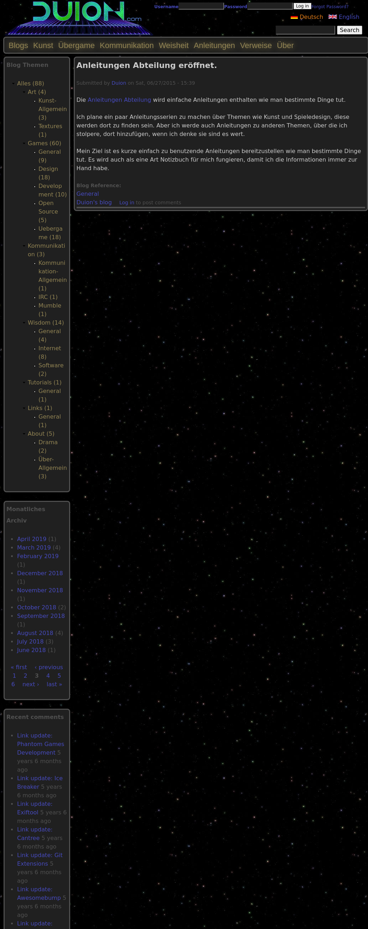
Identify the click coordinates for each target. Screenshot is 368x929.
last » (54, 684)
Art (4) (37, 92)
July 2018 (30, 641)
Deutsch (307, 17)
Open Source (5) (48, 212)
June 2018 (31, 650)
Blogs (18, 45)
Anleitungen (214, 45)
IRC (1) (48, 297)
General (88, 193)
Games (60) (44, 143)
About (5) (41, 433)
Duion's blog (94, 202)
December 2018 (40, 573)
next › (30, 684)
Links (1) (40, 408)
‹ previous (49, 667)
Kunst (43, 45)
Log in (126, 202)
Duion (119, 83)
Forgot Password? (329, 6)
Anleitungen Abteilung (119, 99)
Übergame (76, 45)
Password (235, 6)
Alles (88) (30, 83)
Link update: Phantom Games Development (40, 744)
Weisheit (174, 45)
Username (166, 6)
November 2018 (40, 590)
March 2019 (34, 547)
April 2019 (31, 539)
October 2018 (36, 607)
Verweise (256, 45)
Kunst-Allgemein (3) (52, 109)
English (343, 17)
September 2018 (41, 616)
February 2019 (38, 556)
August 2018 (35, 633)
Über (285, 45)
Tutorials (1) (45, 382)
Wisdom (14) (46, 322)
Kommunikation (127, 45)
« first (19, 667)
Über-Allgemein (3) (52, 468)
